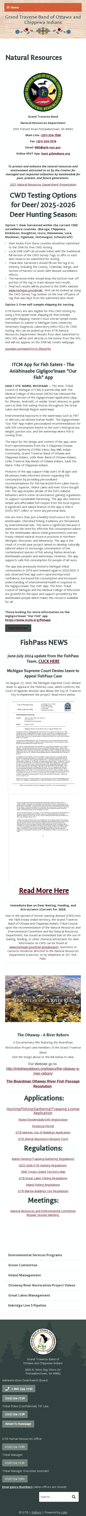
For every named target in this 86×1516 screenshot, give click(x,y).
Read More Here (44, 891)
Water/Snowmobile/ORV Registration (43, 1119)
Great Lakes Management (29, 1295)
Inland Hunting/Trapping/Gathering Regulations (43, 1159)
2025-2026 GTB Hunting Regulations (43, 1165)
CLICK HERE (49, 661)
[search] (55, 1497)
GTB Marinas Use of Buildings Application (43, 1132)
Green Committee (22, 1265)
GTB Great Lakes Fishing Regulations (43, 1178)
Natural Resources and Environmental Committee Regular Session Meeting (43, 1213)
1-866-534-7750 (21, 1389)
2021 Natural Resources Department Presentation (43, 184)
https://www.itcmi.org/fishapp (28, 620)
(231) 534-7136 (15, 1462)
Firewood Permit (43, 1126)
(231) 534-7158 (15, 1414)
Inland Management (24, 1275)
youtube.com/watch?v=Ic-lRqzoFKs (28, 349)
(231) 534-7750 (15, 1398)
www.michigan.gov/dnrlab (26, 290)
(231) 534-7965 (15, 1478)
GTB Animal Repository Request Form (43, 1139)
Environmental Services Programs (35, 1255)
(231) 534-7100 (15, 1446)
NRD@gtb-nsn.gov (48, 147)
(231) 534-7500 (51, 135)
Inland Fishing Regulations (43, 1185)
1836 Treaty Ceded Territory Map (43, 1172)
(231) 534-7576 (46, 141)
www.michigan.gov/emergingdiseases (34, 947)
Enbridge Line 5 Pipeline (27, 1305)
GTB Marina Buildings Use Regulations (43, 1191)
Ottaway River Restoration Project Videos (41, 1285)
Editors (36, 1512)
